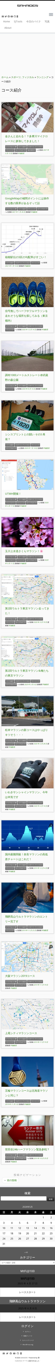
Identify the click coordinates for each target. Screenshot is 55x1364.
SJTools (18, 21)
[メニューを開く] (51, 15)
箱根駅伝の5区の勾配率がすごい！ (26, 257)
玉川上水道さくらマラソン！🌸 (24, 551)
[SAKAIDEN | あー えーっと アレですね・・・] (27, 5)
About (7, 27)
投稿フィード (27, 1336)
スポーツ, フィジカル (22, 77)
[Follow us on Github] (15, 16)
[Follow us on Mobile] (18, 16)
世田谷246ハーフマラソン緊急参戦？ (27, 1149)
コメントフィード (28, 1340)
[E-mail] (3, 16)
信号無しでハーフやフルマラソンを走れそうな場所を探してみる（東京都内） (26, 315)
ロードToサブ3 (20, 150)
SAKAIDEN (24, 1358)
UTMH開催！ (13, 493)
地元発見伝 (31, 150)
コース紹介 (22, 147)
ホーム (5, 77)
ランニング (43, 77)
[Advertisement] (27, 44)
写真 (47, 21)
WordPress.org (28, 1345)
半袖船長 (21, 153)
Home (6, 21)
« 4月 (26, 1252)
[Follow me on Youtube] (12, 16)
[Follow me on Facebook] (9, 16)
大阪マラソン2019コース (20, 976)
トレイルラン (10, 503)
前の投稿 (10, 1180)
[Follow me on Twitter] (6, 16)
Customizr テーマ (21, 1361)
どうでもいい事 (11, 147)
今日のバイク (33, 21)
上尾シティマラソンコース (21, 1033)
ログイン (28, 1332)
